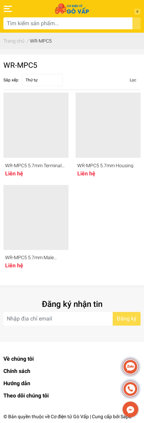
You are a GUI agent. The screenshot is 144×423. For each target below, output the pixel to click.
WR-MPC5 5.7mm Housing (105, 165)
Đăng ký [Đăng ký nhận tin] (127, 318)
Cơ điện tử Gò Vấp (70, 416)
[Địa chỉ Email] (72, 319)
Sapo (126, 416)
